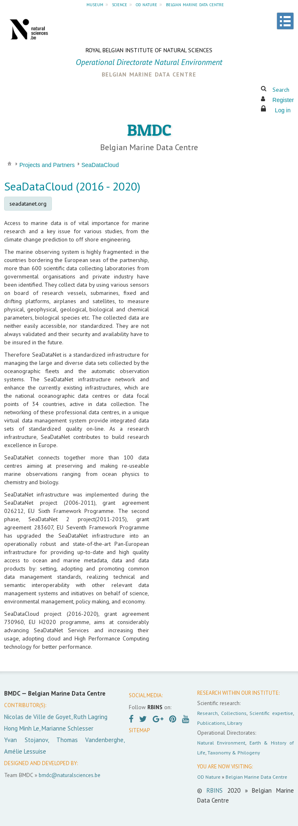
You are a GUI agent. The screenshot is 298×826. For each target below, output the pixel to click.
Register (283, 100)
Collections (234, 713)
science (119, 4)
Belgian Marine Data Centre (256, 777)
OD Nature (209, 777)
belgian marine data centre (195, 4)
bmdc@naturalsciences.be (69, 775)
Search (280, 89)
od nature (146, 4)
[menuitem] (9, 163)
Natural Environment (221, 743)
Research (207, 713)
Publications (211, 723)
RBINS (215, 790)
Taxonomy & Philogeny (233, 752)
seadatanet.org (28, 203)
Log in (283, 110)
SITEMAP (139, 730)
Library (234, 723)
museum (94, 4)
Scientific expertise (271, 713)
